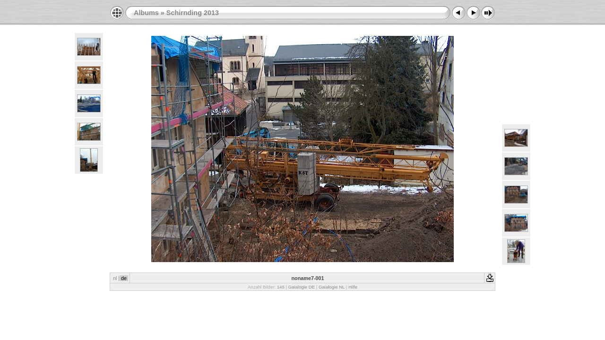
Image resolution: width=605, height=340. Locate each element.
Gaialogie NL (332, 286)
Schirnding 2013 (192, 13)
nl (115, 278)
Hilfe (352, 286)
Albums (146, 13)
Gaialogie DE (301, 286)
